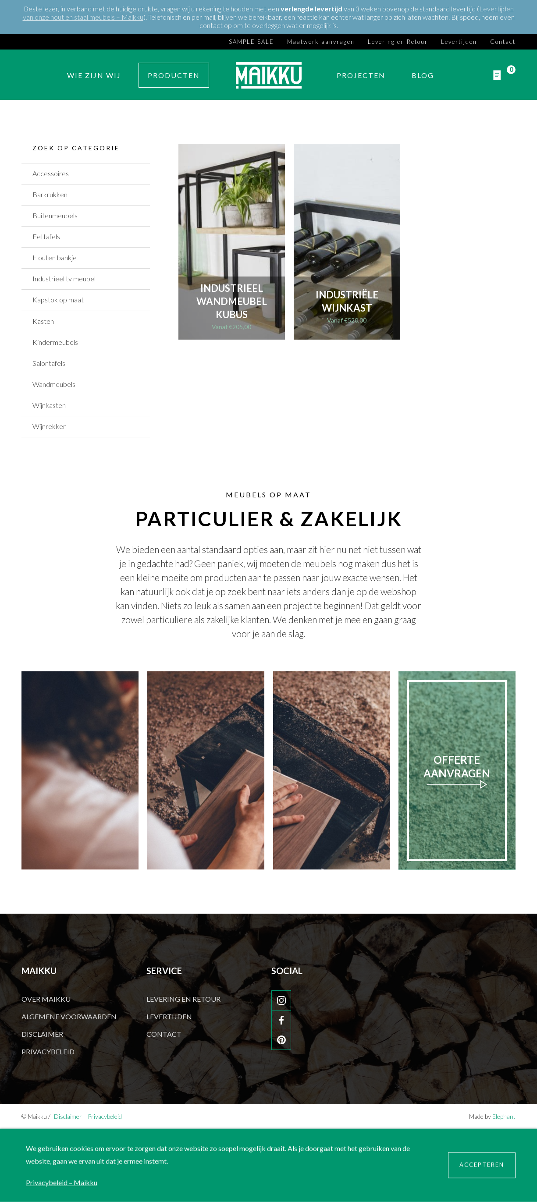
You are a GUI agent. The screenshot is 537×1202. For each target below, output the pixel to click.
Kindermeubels (55, 342)
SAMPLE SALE (251, 41)
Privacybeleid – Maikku (61, 1182)
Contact (503, 41)
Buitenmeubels (55, 215)
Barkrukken (50, 194)
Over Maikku (46, 999)
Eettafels (46, 236)
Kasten (43, 321)
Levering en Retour (398, 41)
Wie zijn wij (94, 75)
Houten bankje (54, 257)
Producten (174, 75)
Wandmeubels (53, 384)
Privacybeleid (48, 1051)
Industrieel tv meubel (64, 278)
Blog (423, 75)
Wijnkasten (49, 405)
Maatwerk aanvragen (321, 41)
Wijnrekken (49, 426)
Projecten (361, 75)
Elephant (504, 1116)
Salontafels (48, 363)
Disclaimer (42, 1034)
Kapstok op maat (58, 299)
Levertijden (459, 41)
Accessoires (50, 173)
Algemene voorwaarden (69, 1016)
